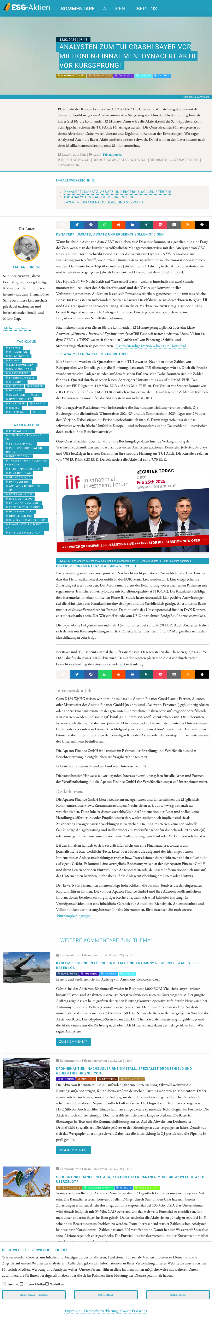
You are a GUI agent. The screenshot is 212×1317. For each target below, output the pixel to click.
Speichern (106, 1295)
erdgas (13, 360)
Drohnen (14, 390)
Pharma (38, 403)
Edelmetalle (17, 412)
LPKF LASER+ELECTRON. (23, 533)
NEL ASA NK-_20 (18, 477)
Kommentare (78, 8)
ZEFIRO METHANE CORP (23, 507)
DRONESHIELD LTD (19, 511)
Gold (38, 412)
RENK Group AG (18, 473)
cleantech (15, 395)
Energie (13, 348)
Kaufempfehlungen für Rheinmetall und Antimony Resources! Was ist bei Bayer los (127, 965)
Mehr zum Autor (17, 327)
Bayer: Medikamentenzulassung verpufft (104, 202)
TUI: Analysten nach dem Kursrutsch (99, 197)
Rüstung (14, 386)
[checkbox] (4, 1284)
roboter (35, 386)
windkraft (15, 382)
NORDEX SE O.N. (18, 456)
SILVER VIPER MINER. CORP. (25, 520)
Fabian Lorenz (112, 154)
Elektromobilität (20, 365)
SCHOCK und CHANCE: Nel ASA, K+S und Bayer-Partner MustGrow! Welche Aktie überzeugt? (130, 1179)
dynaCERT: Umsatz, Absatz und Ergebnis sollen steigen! (117, 191)
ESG (35, 395)
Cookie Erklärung (133, 1310)
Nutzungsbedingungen (74, 915)
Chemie (12, 408)
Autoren (114, 8)
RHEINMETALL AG (19, 499)
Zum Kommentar (73, 1041)
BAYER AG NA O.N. (19, 494)
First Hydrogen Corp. (23, 469)
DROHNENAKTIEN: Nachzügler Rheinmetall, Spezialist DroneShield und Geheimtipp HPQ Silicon (124, 1071)
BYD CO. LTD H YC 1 (20, 444)
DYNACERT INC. (18, 482)
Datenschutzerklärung (101, 1310)
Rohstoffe (15, 403)
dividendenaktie (20, 369)
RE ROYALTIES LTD (19, 431)
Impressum (73, 1310)
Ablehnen (178, 1295)
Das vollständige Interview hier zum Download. (151, 345)
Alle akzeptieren (34, 1295)
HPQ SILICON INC (19, 516)
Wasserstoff (17, 373)
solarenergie (17, 356)
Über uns (145, 8)
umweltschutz (18, 399)
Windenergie (17, 352)
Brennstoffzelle (20, 378)
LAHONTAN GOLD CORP (23, 503)
